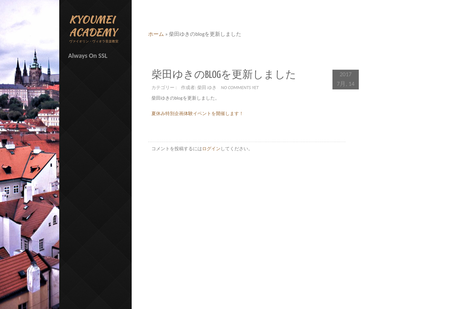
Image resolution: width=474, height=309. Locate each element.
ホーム (156, 34)
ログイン (211, 149)
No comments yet (239, 87)
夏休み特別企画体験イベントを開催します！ (197, 113)
